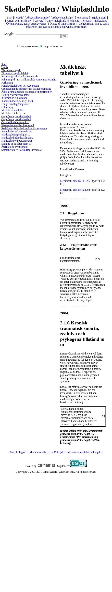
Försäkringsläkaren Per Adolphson (20, 85)
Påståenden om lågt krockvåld (17, 125)
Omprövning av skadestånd (16, 116)
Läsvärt (39, 20)
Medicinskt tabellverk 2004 (75, 189)
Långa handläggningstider (15, 104)
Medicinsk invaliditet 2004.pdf (84, 452)
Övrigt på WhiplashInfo (63, 23)
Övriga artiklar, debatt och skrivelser (26, 23)
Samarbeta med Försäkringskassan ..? (21, 149)
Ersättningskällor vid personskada (19, 76)
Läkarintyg (7, 107)
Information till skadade (14, 97)
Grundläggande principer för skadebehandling (26, 88)
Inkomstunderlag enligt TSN (17, 100)
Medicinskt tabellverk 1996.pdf (47, 452)
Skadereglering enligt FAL (15, 134)
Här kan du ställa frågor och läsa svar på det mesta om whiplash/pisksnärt (67, 25)
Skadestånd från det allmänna (17, 137)
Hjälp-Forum (99, 17)
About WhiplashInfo (37, 17)
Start (9, 17)
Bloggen (83, 23)
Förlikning (7, 82)
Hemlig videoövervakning (15, 94)
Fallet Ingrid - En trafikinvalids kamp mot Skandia (28, 79)
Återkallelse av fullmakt (14, 146)
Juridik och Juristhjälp (19, 20)
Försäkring (82, 17)
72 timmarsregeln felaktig (15, 73)
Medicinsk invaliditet (12, 110)
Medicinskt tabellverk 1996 (75, 180)
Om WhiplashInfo (56, 20)
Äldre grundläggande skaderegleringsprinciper (26, 91)
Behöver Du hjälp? (62, 17)
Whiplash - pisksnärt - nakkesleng (88, 20)
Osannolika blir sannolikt (15, 122)
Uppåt (19, 17)
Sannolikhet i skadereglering (16, 131)
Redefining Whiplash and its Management (24, 128)
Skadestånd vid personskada (16, 140)
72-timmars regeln (11, 70)
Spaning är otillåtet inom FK (16, 143)
